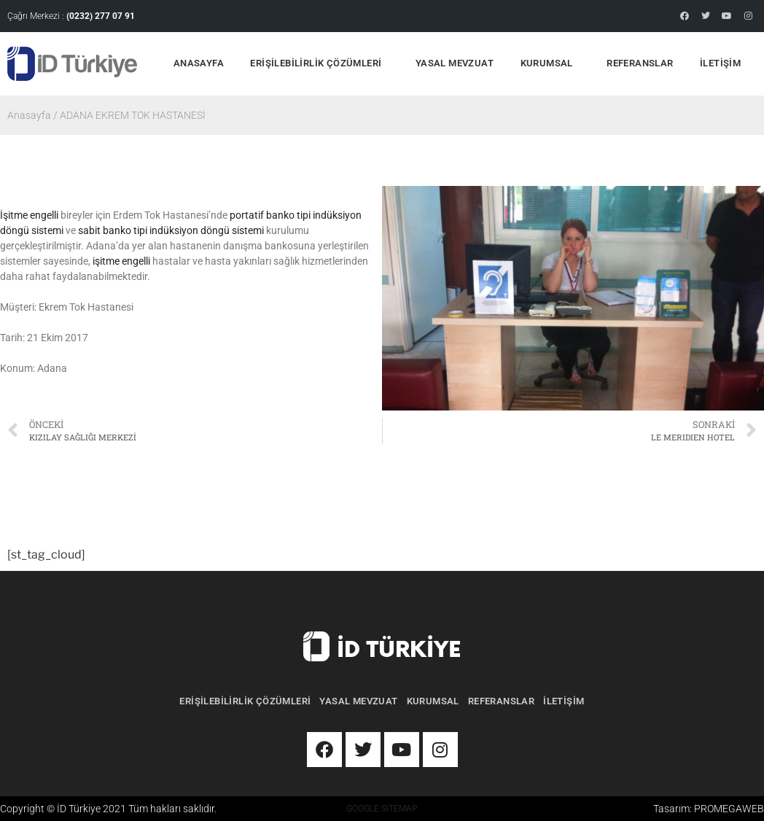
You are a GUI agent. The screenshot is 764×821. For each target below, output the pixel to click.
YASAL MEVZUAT (455, 63)
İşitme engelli (29, 215)
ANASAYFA (199, 63)
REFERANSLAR (640, 63)
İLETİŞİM (720, 63)
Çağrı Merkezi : (71, 16)
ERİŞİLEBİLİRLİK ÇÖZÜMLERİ (319, 64)
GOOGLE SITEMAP (381, 809)
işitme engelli (121, 261)
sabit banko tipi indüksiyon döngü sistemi (171, 230)
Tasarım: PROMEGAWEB (708, 808)
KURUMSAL (550, 64)
